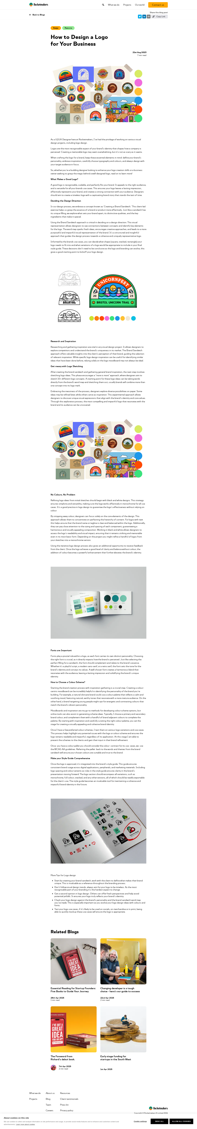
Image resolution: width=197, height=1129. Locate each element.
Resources (65, 1093)
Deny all (159, 1121)
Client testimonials (69, 1099)
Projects (127, 4)
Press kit (64, 1104)
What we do (113, 4)
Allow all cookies (181, 1121)
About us (50, 1093)
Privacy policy (66, 1110)
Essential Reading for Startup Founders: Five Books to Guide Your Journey (73, 990)
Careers (49, 1110)
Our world (139, 4)
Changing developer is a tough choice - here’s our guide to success (120, 990)
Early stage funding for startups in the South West (115, 1058)
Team (48, 1104)
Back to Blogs (37, 15)
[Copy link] (159, 16)
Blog (48, 1099)
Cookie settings (140, 1121)
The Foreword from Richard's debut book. (63, 1058)
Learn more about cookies (25, 1124)
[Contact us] (158, 5)
